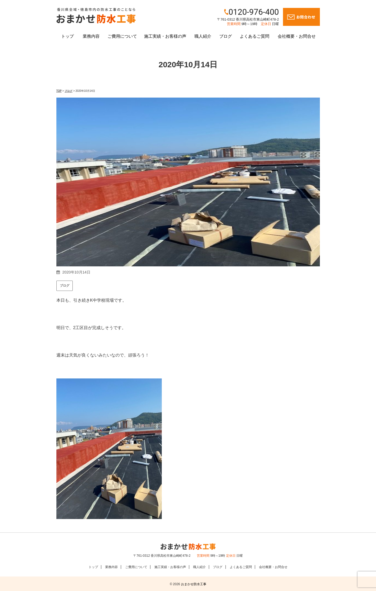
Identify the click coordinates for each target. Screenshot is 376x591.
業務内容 (91, 36)
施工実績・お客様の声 (165, 36)
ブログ (225, 36)
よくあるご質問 (254, 36)
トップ (67, 36)
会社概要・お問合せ (297, 36)
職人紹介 (202, 36)
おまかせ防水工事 (193, 584)
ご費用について (122, 36)
